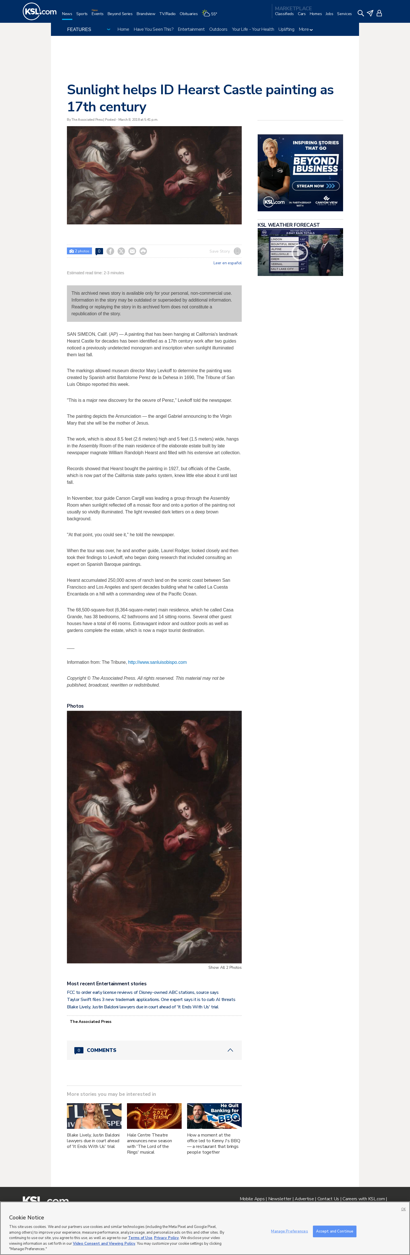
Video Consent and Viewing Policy (104, 1243)
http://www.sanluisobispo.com (157, 662)
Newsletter (279, 1199)
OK (403, 1209)
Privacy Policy (166, 1237)
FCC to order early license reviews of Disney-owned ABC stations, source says (143, 992)
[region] (205, 1228)
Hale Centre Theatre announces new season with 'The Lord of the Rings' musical (149, 1143)
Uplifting (286, 29)
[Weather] (211, 16)
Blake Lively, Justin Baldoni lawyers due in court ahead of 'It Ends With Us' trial (143, 1007)
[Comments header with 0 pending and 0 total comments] (154, 1050)
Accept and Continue (334, 1231)
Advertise (304, 1199)
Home (123, 29)
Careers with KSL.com (364, 1199)
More (306, 29)
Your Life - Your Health (253, 29)
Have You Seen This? (153, 29)
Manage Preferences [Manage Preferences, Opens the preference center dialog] (289, 1231)
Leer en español (228, 263)
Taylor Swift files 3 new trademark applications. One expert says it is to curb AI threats (151, 999)
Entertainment (191, 29)
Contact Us (328, 1199)
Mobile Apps (252, 1199)
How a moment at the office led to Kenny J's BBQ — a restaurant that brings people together (213, 1143)
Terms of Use (140, 1237)
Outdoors (218, 29)
